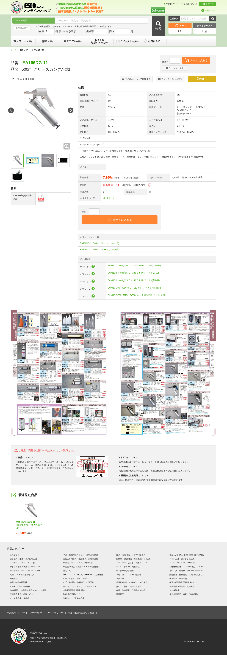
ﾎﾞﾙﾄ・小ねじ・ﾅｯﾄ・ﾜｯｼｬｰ (75, 578)
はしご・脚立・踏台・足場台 (129, 586)
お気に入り (156, 41)
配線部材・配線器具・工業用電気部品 (186, 575)
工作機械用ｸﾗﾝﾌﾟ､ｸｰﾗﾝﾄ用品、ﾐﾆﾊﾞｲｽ (186, 567)
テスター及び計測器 (125, 570)
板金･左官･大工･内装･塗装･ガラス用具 (186, 555)
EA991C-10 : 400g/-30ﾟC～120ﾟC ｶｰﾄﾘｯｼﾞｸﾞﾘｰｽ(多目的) (134, 288)
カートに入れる (196, 60)
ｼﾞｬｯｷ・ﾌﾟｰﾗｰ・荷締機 (20, 586)
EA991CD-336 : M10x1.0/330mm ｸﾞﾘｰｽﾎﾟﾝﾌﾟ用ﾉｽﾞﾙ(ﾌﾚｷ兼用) (136, 295)
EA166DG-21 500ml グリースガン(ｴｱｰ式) (99, 249)
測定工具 (67, 570)
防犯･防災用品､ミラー (73, 594)
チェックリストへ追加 (170, 79)
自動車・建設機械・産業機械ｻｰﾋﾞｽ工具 (133, 559)
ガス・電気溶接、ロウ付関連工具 (130, 555)
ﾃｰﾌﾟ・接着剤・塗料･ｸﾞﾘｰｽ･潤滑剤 (78, 582)
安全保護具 (174, 590)
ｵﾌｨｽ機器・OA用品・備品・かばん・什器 (28, 590)
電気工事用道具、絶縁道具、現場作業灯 (80, 559)
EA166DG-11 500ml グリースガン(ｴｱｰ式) (99, 243)
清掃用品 (120, 594)
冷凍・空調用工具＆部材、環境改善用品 (80, 555)
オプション (87, 267)
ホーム (15, 50)
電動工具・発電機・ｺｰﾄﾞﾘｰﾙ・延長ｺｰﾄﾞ (186, 570)
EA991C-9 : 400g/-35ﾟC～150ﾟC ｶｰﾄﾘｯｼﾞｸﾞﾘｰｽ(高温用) (134, 280)
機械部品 (14, 578)
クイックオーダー (128, 41)
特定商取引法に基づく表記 (81, 612)
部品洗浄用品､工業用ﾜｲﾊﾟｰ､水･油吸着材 (81, 567)
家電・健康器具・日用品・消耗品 (130, 590)
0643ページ (108, 198)
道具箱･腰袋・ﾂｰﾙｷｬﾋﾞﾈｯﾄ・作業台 (131, 582)
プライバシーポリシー (31, 612)
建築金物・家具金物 (178, 578)
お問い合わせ (189, 4)
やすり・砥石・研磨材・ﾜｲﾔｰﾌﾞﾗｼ (25, 567)
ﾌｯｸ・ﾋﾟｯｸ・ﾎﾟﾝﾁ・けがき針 (182, 563)
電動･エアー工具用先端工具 (22, 575)
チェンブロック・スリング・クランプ (79, 586)
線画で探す (47, 41)
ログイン (208, 4)
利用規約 (11, 612)
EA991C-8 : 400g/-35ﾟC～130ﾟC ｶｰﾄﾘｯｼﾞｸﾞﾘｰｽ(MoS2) (133, 273)
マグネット (121, 578)
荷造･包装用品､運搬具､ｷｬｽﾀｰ (182, 582)
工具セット (15, 555)
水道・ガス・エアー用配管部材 (129, 575)
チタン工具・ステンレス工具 (182, 559)
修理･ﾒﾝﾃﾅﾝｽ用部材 (18, 582)
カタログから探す (72, 41)
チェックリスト (175, 68)
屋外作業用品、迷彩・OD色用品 (183, 594)
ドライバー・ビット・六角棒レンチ (131, 563)
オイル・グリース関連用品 (128, 567)
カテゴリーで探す (23, 41)
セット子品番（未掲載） (20, 598)
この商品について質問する (136, 79)
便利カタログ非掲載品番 (73, 598)
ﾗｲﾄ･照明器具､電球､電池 (74, 590)
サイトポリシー (55, 612)
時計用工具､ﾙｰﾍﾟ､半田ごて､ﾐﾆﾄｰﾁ (25, 570)
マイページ (208, 10)
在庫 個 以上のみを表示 (56, 31)
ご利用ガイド (171, 4)
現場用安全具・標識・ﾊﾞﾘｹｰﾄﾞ (23, 594)
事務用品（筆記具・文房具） (182, 586)
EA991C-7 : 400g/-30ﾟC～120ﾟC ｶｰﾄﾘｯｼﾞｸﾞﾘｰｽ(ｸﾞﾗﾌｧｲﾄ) (134, 265)
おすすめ (99, 41)
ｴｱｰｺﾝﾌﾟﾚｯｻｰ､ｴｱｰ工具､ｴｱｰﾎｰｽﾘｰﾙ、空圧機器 (83, 575)
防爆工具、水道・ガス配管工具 (23, 559)
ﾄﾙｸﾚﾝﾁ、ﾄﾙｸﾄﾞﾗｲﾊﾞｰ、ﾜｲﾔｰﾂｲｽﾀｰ (78, 563)
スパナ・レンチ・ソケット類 (22, 563)
